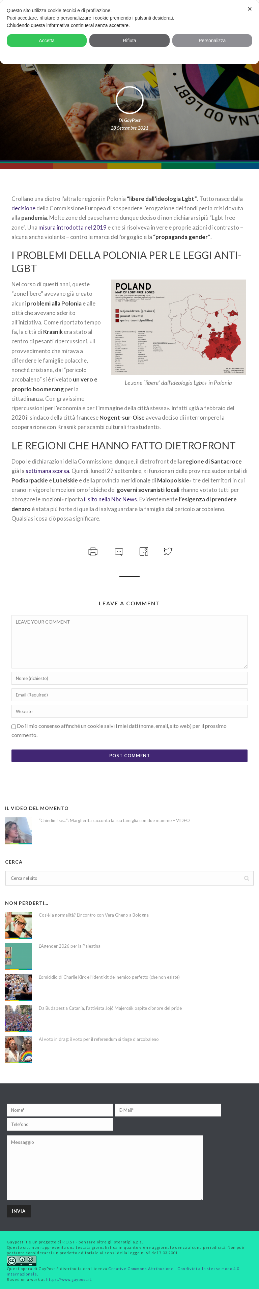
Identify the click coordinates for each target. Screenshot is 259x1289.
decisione (23, 208)
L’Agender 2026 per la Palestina (69, 946)
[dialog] (129, 32)
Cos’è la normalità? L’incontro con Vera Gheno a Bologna (94, 915)
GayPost (132, 120)
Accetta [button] (47, 40)
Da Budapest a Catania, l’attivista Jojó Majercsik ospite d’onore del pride (110, 1008)
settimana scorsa (47, 470)
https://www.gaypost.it (68, 1279)
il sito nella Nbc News (110, 499)
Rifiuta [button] (129, 40)
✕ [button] (249, 9)
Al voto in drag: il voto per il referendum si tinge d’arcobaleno (99, 1039)
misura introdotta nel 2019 (72, 227)
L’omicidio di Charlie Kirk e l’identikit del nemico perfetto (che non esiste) (109, 977)
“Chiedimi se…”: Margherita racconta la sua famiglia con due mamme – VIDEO (114, 820)
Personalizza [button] (212, 40)
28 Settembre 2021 (129, 128)
